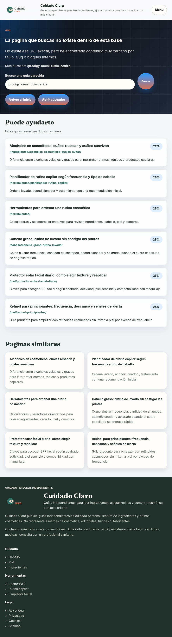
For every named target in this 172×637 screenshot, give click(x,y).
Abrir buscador (53, 100)
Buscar (145, 81)
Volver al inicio (20, 100)
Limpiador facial (20, 594)
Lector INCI (17, 584)
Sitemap (15, 626)
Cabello (14, 557)
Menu (159, 10)
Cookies (15, 621)
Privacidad (16, 616)
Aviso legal (16, 610)
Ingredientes (18, 567)
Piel (11, 562)
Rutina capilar (19, 589)
